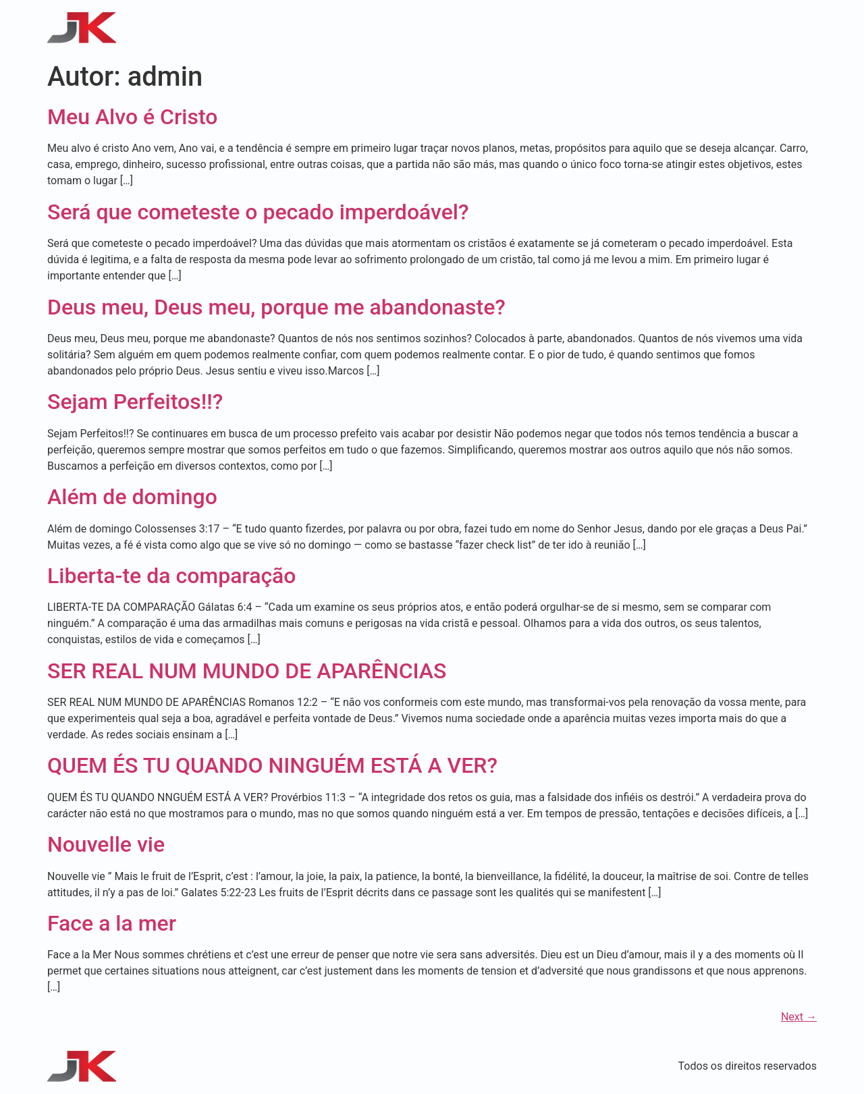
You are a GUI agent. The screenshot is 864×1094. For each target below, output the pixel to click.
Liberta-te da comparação (171, 576)
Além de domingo (132, 497)
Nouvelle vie (106, 844)
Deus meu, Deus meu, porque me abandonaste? (276, 307)
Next (799, 1016)
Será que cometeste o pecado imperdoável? (258, 212)
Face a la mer (111, 923)
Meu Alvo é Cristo (132, 117)
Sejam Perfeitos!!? (135, 401)
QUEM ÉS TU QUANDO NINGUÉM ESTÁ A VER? (272, 765)
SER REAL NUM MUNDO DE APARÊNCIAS (246, 671)
